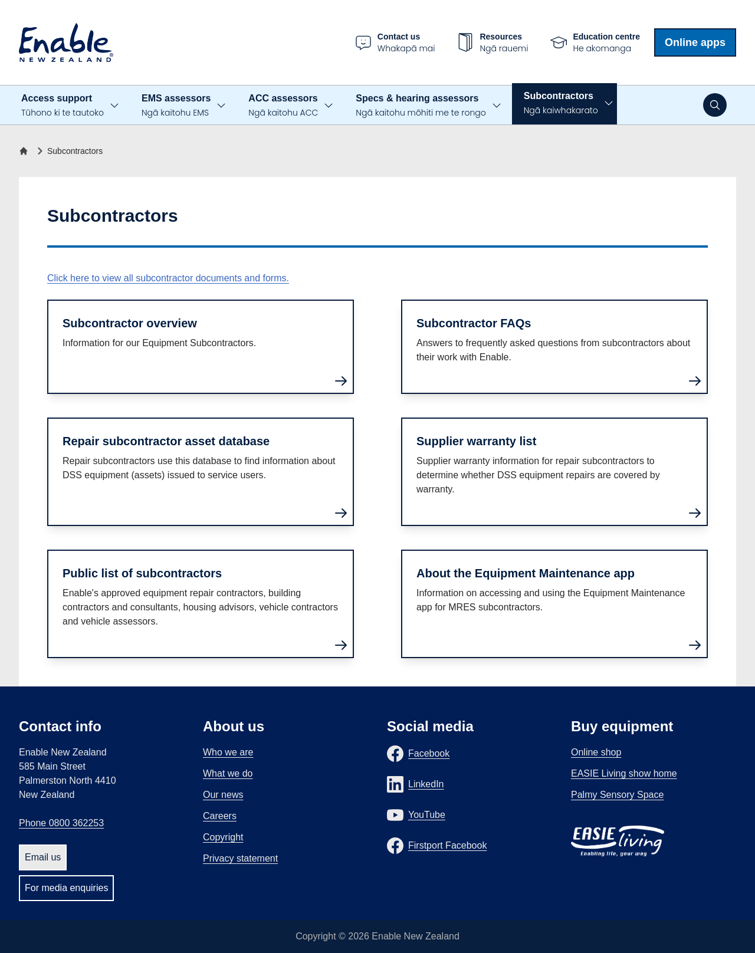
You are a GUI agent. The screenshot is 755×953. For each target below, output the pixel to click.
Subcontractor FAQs (473, 323)
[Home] (26, 151)
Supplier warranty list (476, 441)
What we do (227, 773)
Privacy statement (240, 858)
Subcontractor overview (130, 323)
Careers (220, 816)
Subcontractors (561, 103)
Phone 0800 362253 (61, 823)
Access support (62, 106)
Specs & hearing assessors (420, 106)
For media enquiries (66, 888)
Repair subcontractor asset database (166, 441)
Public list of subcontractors (142, 573)
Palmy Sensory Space (617, 795)
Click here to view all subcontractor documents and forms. (168, 278)
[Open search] (715, 105)
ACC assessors (283, 106)
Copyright (223, 837)
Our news (223, 795)
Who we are (228, 752)
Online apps (695, 42)
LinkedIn (426, 784)
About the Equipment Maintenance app (525, 573)
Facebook (428, 753)
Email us (43, 857)
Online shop (596, 752)
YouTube (426, 815)
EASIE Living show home (624, 773)
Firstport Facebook (447, 845)
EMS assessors (176, 106)
